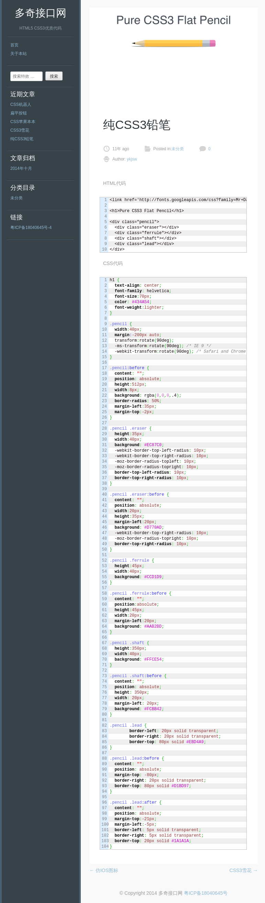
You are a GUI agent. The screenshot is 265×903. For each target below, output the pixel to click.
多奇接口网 (40, 13)
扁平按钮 (18, 113)
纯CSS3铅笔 (21, 138)
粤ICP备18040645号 (206, 893)
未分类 (16, 198)
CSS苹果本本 (22, 121)
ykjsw (131, 159)
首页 (14, 45)
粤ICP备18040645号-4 (31, 227)
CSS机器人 (20, 104)
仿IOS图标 (103, 870)
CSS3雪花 (19, 130)
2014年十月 (21, 168)
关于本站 (18, 53)
